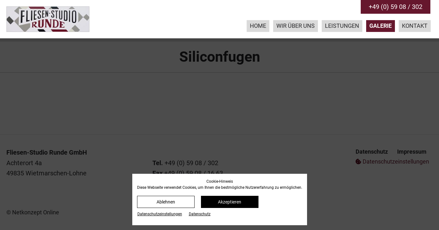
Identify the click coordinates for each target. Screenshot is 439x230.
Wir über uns (295, 26)
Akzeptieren (229, 201)
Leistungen (342, 26)
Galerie (380, 26)
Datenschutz (200, 214)
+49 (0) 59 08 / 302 (395, 7)
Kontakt (414, 26)
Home (258, 26)
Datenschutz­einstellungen (159, 214)
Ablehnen (166, 201)
